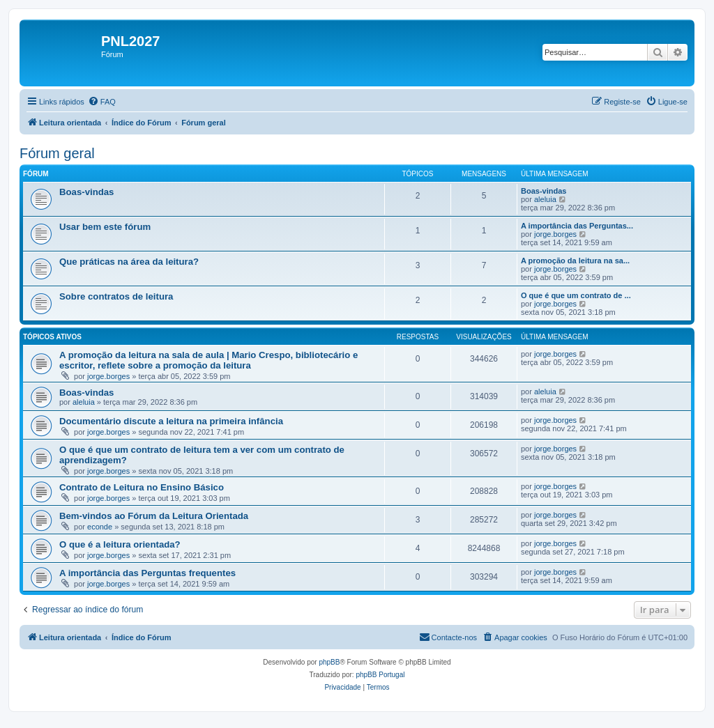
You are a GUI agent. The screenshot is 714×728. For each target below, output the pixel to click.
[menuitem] (102, 101)
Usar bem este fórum (105, 227)
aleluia (545, 199)
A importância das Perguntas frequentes (147, 573)
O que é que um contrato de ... (576, 295)
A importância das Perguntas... (577, 226)
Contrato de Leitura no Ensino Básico (141, 487)
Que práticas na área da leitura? (129, 261)
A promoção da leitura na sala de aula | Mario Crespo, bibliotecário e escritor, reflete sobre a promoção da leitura (208, 360)
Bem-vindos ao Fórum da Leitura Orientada (153, 516)
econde (99, 526)
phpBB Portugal (380, 675)
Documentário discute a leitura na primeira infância (171, 421)
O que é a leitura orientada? (120, 544)
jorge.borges (555, 234)
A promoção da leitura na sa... (575, 260)
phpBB (329, 662)
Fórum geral (57, 153)
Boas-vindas (86, 192)
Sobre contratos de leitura (116, 296)
